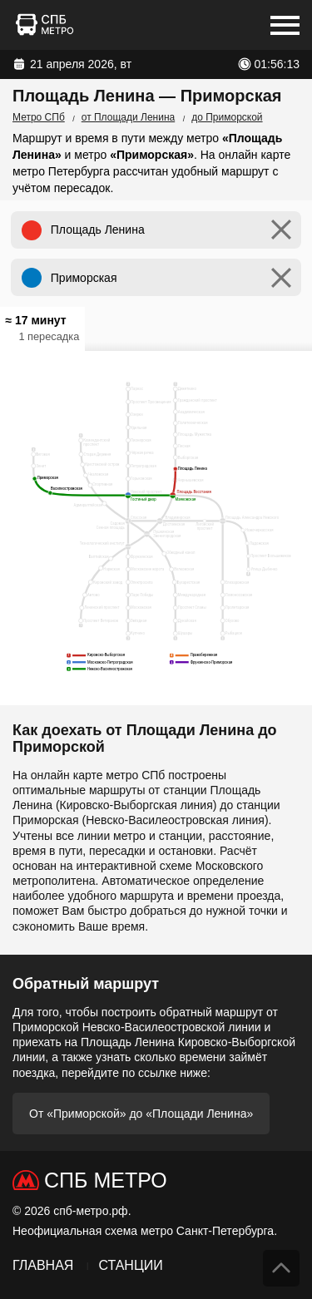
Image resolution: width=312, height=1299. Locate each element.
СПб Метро (105, 1180)
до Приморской (226, 117)
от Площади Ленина (128, 117)
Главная (42, 1265)
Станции (130, 1265)
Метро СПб (38, 117)
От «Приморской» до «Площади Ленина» (141, 1113)
